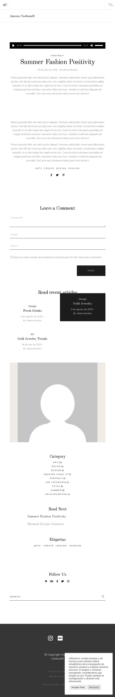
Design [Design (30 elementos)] (62, 546)
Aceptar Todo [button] (78, 687)
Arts (38, 168)
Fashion (74, 168)
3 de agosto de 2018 (31, 316)
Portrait (57, 56)
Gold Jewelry (82, 303)
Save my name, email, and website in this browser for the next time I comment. (57, 257)
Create (49, 168)
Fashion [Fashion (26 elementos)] (75, 546)
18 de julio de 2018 (47, 69)
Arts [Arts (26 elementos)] (37, 546)
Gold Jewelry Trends (32, 339)
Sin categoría (56, 482)
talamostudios (70, 69)
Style (56, 486)
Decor (56, 466)
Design (61, 168)
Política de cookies (57, 684)
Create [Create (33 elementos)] (49, 546)
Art (32, 334)
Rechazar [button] (94, 687)
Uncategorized (56, 494)
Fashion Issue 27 (56, 474)
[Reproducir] (13, 45)
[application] (57, 45)
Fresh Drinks (32, 310)
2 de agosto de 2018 (82, 309)
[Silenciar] (92, 45)
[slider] (52, 45)
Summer (56, 490)
